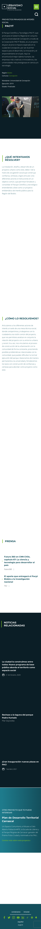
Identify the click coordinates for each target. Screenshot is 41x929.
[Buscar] (36, 14)
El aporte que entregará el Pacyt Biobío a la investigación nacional (21, 579)
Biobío (9, 73)
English (20, 925)
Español (20, 922)
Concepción (13, 76)
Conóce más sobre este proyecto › (16, 840)
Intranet (27, 912)
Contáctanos (15, 912)
